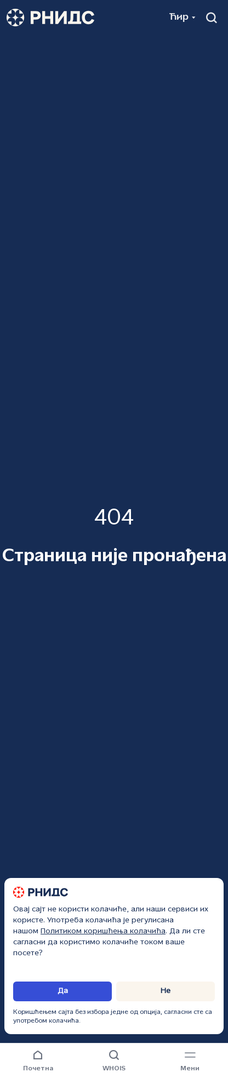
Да (63, 991)
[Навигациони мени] (190, 1061)
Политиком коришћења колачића (103, 931)
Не (165, 991)
